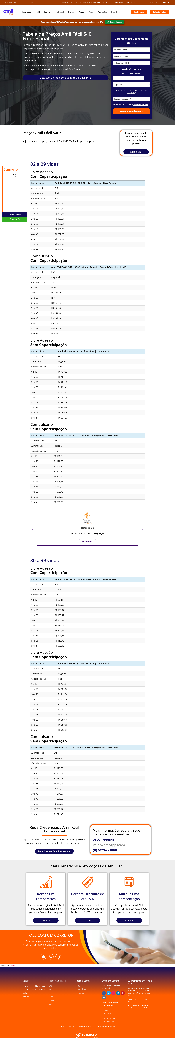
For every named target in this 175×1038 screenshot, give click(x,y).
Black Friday (116, 12)
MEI (38, 12)
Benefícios (153, 2)
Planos (71, 12)
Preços (81, 12)
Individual (60, 12)
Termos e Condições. (140, 105)
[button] (33, 530)
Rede (91, 12)
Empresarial (27, 12)
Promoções (102, 12)
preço (13, 965)
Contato (165, 2)
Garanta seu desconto (131, 111)
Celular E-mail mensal (131, 74)
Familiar (47, 12)
